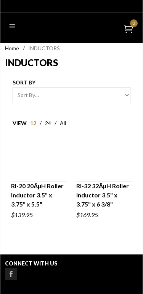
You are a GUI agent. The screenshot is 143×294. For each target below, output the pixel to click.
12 (33, 123)
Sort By (24, 82)
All (63, 123)
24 (48, 123)
